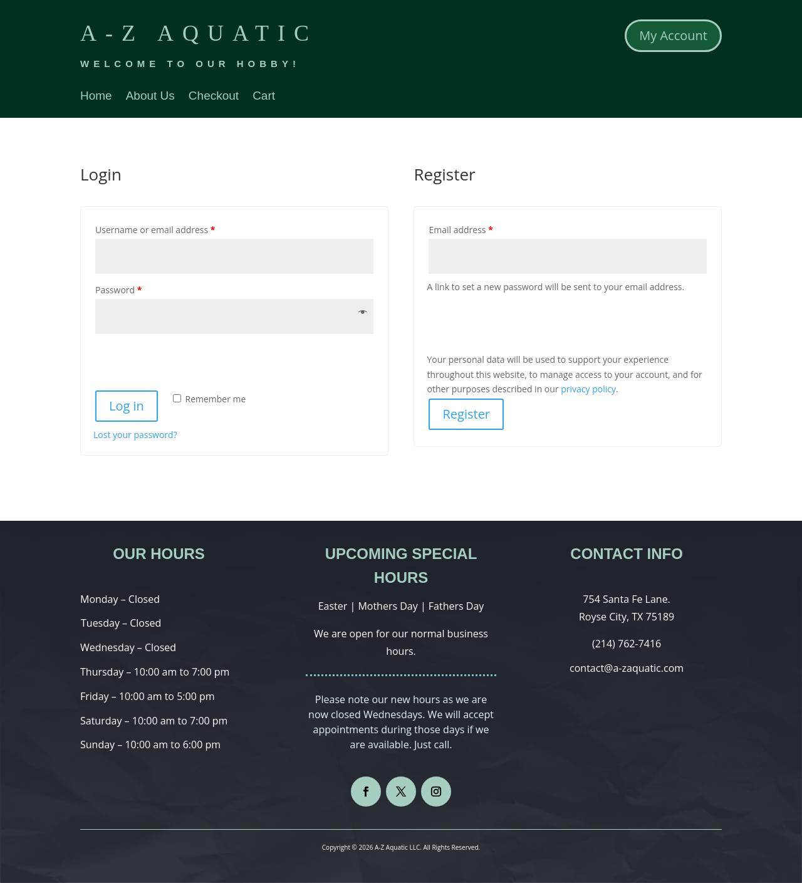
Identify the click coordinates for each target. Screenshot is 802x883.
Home (96, 96)
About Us (150, 96)
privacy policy (588, 389)
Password (118, 290)
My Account (673, 35)
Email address (460, 230)
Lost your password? (135, 435)
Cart (264, 96)
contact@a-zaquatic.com (627, 668)
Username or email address (155, 230)
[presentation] (179, 362)
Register (466, 413)
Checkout (214, 96)
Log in (126, 405)
